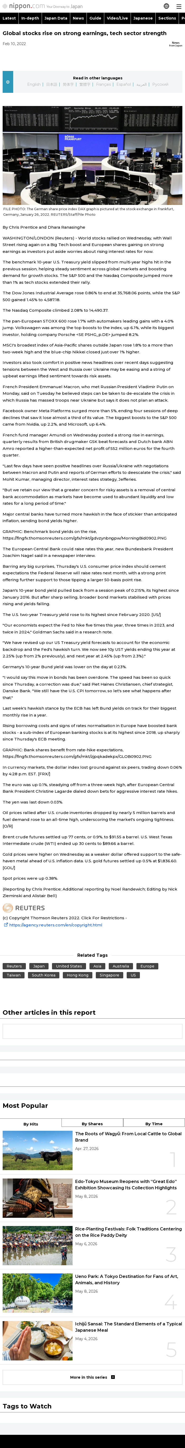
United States (69, 966)
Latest (9, 18)
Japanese (143, 18)
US (133, 975)
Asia (97, 966)
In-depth (30, 18)
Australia (121, 966)
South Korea (43, 975)
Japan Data (56, 18)
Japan (39, 966)
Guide (95, 18)
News (78, 18)
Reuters (14, 966)
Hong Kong (77, 975)
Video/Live (117, 18)
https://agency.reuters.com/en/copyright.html (52, 924)
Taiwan (14, 975)
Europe (147, 966)
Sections (167, 18)
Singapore (109, 975)
